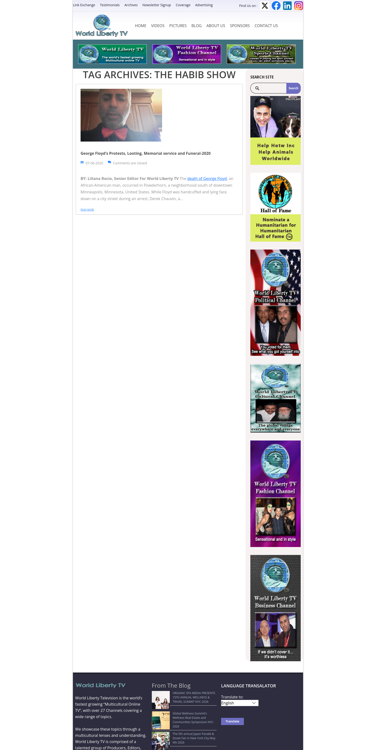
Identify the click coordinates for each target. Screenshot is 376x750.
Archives (131, 5)
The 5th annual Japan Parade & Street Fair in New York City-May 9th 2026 (184, 727)
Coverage (183, 5)
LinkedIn (287, 5)
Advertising (204, 5)
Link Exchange (84, 5)
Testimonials (110, 5)
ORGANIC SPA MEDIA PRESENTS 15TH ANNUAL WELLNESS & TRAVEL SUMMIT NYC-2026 (183, 697)
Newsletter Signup (156, 5)
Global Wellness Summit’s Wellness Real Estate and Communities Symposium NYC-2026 (181, 713)
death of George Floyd (207, 178)
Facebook (276, 5)
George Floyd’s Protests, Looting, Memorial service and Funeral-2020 (146, 153)
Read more (87, 209)
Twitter (264, 5)
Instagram (298, 5)
